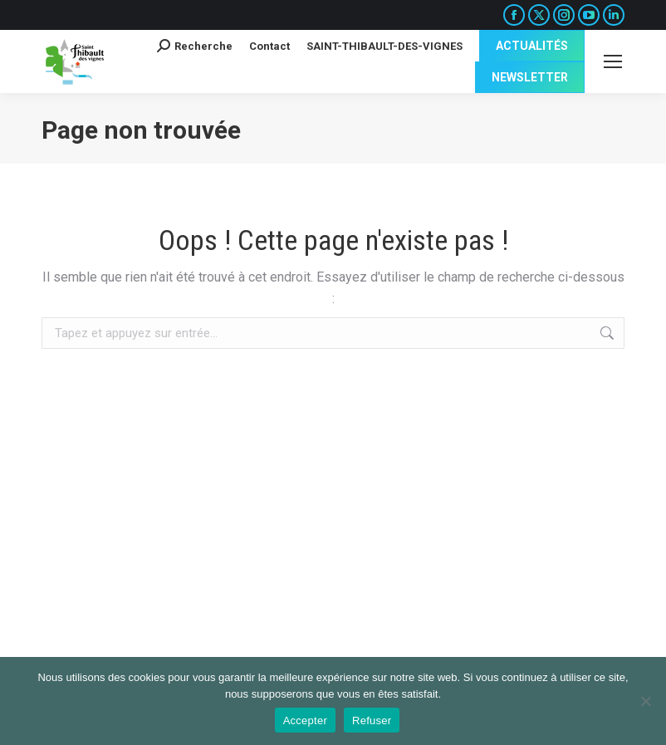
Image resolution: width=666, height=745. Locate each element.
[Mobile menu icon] (612, 61)
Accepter (305, 720)
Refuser (371, 720)
